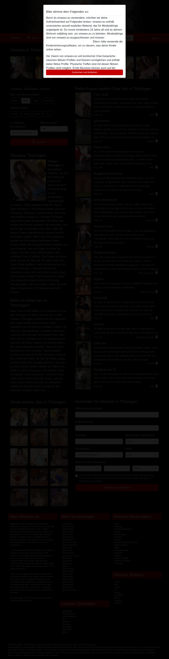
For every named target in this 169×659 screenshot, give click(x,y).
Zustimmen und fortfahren (84, 72)
